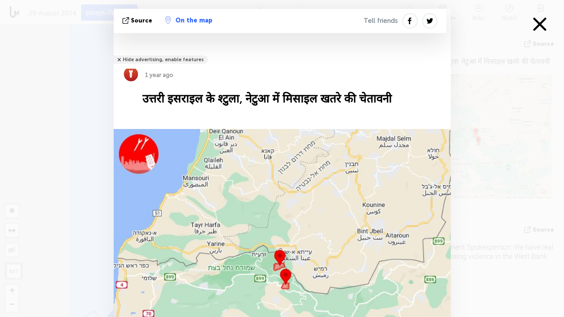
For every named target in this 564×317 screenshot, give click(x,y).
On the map (188, 20)
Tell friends (381, 21)
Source (138, 20)
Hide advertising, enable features (163, 60)
